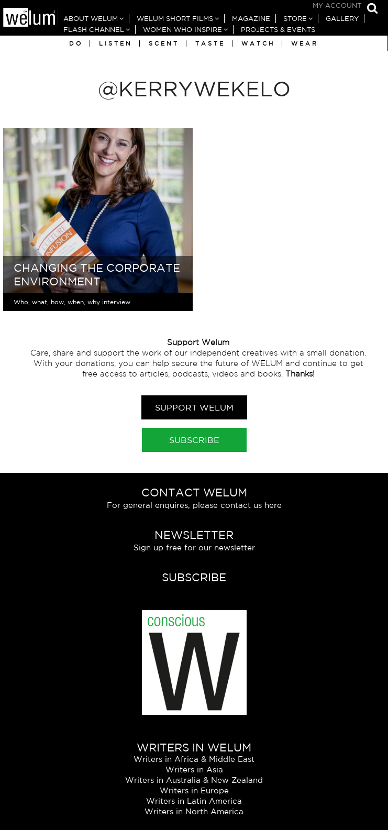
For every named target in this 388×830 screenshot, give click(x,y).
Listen (115, 43)
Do (76, 43)
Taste (210, 43)
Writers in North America (194, 811)
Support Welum (194, 407)
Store (295, 19)
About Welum (90, 19)
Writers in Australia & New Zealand (194, 780)
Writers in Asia (194, 769)
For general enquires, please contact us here (194, 505)
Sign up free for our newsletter (194, 547)
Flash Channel (93, 30)
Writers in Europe (194, 790)
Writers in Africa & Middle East (194, 759)
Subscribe (194, 440)
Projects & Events (278, 30)
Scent (164, 43)
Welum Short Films (175, 19)
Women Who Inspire (182, 30)
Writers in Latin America (194, 800)
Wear (304, 43)
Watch (258, 43)
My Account (337, 5)
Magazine (251, 19)
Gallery (342, 19)
